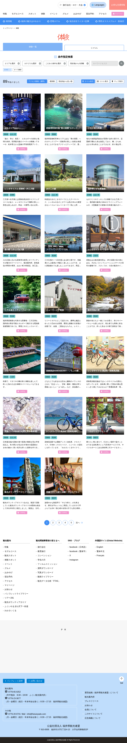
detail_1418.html (22, 425)
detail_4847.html (105, 243)
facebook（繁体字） (78, 551)
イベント (54, 14)
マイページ (119, 14)
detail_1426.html (63, 182)
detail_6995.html (63, 122)
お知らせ (8, 589)
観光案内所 (90, 697)
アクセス (103, 14)
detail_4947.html (22, 486)
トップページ (8, 28)
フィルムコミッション (47, 564)
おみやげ (77, 14)
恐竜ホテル (55, 21)
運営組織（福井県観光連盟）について (101, 693)
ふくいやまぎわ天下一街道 (16, 606)
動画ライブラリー (45, 577)
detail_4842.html (22, 182)
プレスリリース (92, 701)
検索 (121, 64)
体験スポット (10, 560)
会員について (91, 710)
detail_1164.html (22, 122)
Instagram (73, 560)
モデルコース (18, 14)
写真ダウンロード (45, 572)
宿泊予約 (90, 14)
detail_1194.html (105, 182)
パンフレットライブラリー (16, 594)
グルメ (66, 14)
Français (100, 555)
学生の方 (41, 560)
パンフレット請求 (15, 681)
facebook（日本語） (78, 547)
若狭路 (6, 70)
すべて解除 (17, 70)
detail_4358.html (63, 304)
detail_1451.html (105, 304)
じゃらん (94, 48)
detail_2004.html (22, 364)
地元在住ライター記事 (79, 21)
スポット (32, 14)
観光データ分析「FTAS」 (49, 581)
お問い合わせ (36, 681)
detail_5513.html (63, 364)
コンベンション (44, 555)
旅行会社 (41, 547)
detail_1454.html (63, 243)
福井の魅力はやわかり (31, 21)
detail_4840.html (105, 425)
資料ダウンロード (45, 568)
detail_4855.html (63, 425)
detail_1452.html (105, 122)
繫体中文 (101, 551)
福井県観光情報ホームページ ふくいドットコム (16, 4)
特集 (5, 14)
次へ (78, 523)
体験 (43, 14)
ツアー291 (9, 598)
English (100, 547)
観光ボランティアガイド (15, 602)
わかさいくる (10, 610)
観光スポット (10, 555)
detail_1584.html (22, 243)
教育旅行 (41, 551)
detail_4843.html (105, 364)
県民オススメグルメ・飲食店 (111, 21)
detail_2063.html (63, 486)
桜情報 (9, 21)
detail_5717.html (22, 304)
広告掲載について (92, 718)
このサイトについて (93, 714)
